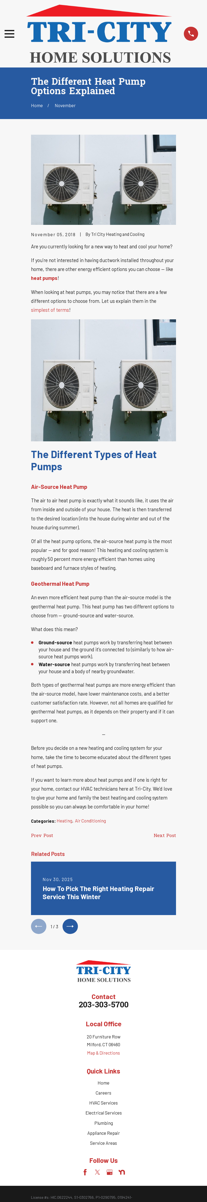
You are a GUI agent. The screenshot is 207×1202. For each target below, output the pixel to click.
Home (103, 1083)
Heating (64, 820)
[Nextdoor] (122, 1173)
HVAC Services (103, 1103)
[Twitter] (97, 1173)
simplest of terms (50, 310)
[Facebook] (85, 1173)
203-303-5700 (104, 1006)
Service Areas (103, 1143)
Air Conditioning (90, 820)
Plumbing (103, 1123)
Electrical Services (103, 1113)
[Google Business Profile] (109, 1173)
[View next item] (72, 927)
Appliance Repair (103, 1133)
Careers (103, 1093)
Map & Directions (103, 1054)
